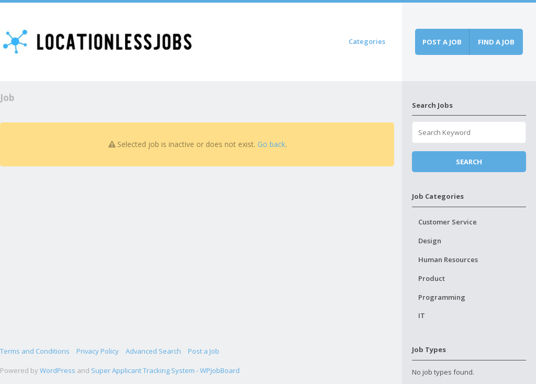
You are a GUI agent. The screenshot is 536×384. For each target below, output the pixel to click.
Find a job (496, 42)
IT (421, 315)
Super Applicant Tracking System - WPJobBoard (165, 370)
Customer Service (447, 222)
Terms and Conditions (35, 351)
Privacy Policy (97, 351)
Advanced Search (153, 351)
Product (431, 278)
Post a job (442, 42)
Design (429, 240)
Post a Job (203, 351)
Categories (367, 41)
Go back (271, 144)
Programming (441, 297)
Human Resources (448, 259)
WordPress (57, 370)
